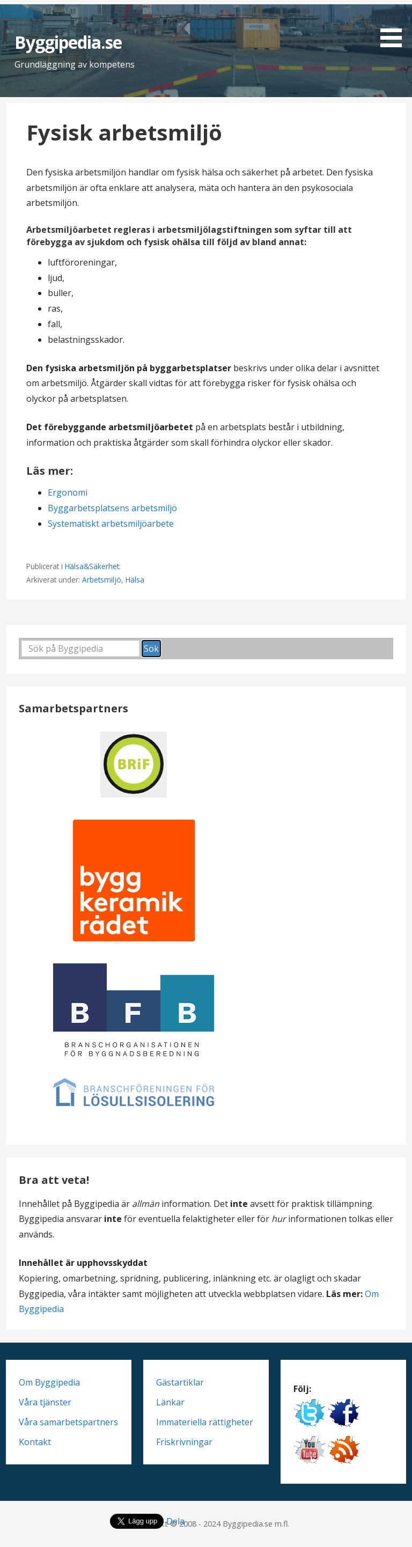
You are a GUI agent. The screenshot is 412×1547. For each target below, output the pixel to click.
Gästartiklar (180, 1382)
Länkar (170, 1402)
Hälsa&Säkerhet (92, 566)
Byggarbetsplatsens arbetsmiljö (112, 508)
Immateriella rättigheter (204, 1422)
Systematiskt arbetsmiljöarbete (111, 523)
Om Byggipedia (49, 1382)
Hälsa (135, 579)
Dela (175, 1521)
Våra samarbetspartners (68, 1422)
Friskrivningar (184, 1442)
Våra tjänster (45, 1402)
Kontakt (35, 1442)
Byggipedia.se (68, 42)
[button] (395, 25)
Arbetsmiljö (101, 579)
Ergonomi (67, 492)
